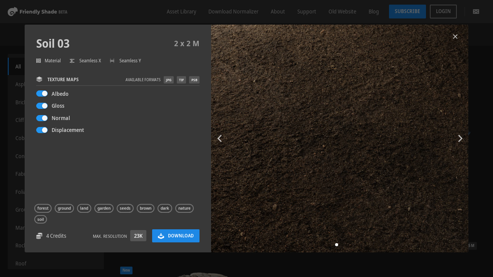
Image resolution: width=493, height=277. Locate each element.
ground (64, 208)
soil (40, 219)
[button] (336, 244)
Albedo (60, 93)
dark (165, 208)
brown (145, 208)
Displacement (68, 129)
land (84, 208)
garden (104, 208)
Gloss (58, 105)
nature (184, 208)
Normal (61, 118)
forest (43, 208)
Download (176, 235)
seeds (125, 208)
